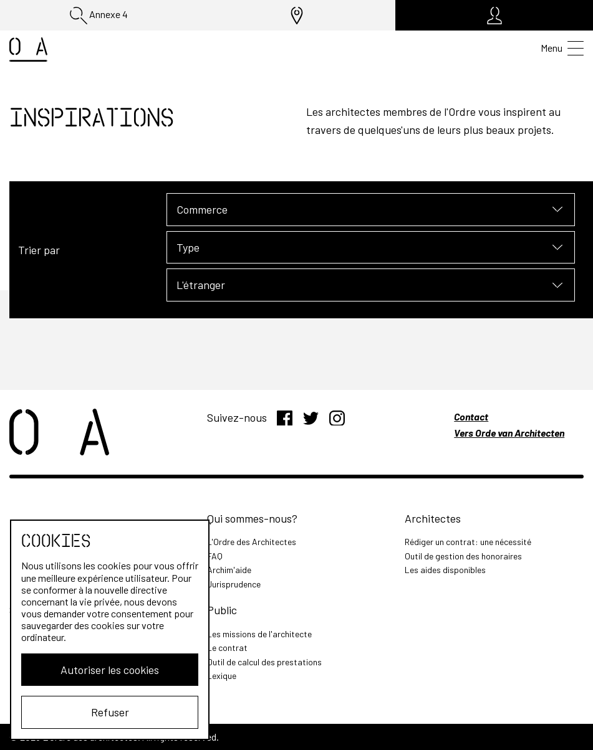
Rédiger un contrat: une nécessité (468, 541)
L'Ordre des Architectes (251, 541)
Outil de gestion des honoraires (463, 556)
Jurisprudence (234, 584)
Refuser (110, 712)
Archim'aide (229, 569)
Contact (471, 416)
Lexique (221, 675)
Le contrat (227, 647)
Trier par (39, 250)
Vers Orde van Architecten (509, 433)
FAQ (215, 556)
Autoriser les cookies (109, 669)
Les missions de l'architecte (259, 634)
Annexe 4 (99, 15)
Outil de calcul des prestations (264, 662)
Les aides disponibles (445, 569)
